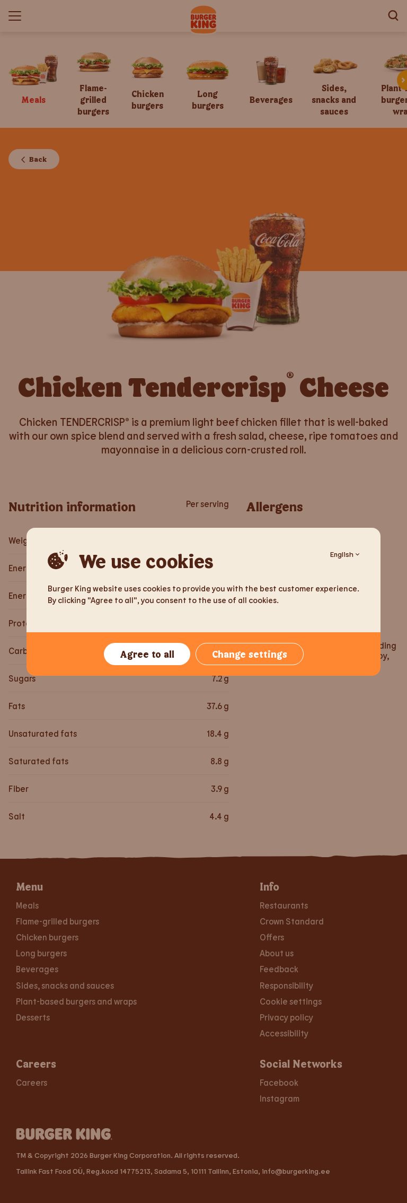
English (344, 554)
